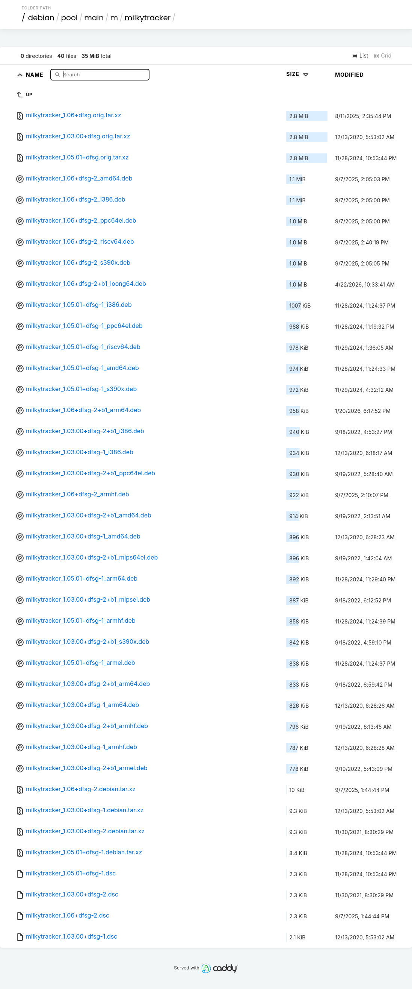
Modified (349, 74)
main (94, 17)
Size (298, 74)
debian (41, 17)
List (360, 55)
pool (69, 17)
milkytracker (148, 17)
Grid (382, 55)
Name (35, 74)
